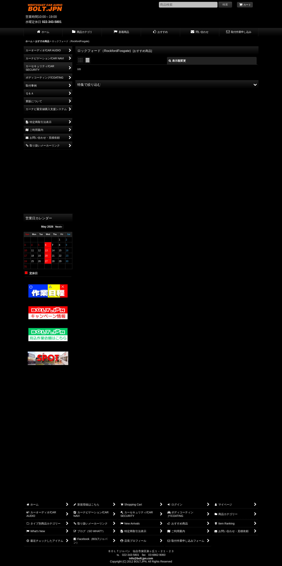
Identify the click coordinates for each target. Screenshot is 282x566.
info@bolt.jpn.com (141, 558)
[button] (166, 84)
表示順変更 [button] (177, 60)
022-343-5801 (51, 22)
